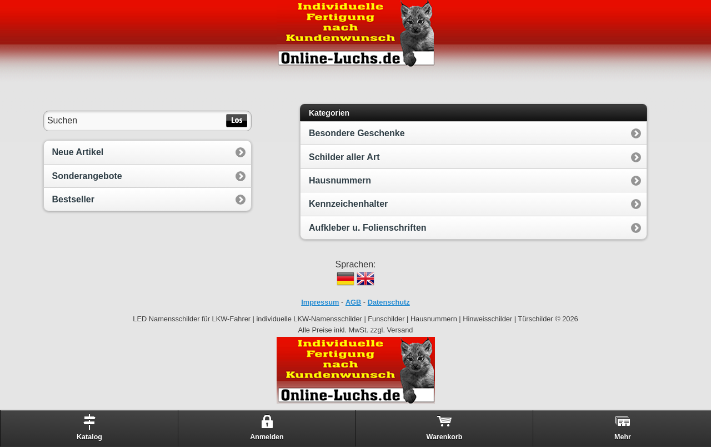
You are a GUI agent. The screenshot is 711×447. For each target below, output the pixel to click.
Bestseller (73, 199)
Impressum (320, 302)
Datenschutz (389, 302)
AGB (353, 302)
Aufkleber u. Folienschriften (368, 227)
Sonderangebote (87, 176)
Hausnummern (340, 180)
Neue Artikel (78, 152)
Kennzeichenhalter (348, 203)
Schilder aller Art (344, 157)
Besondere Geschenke (357, 133)
